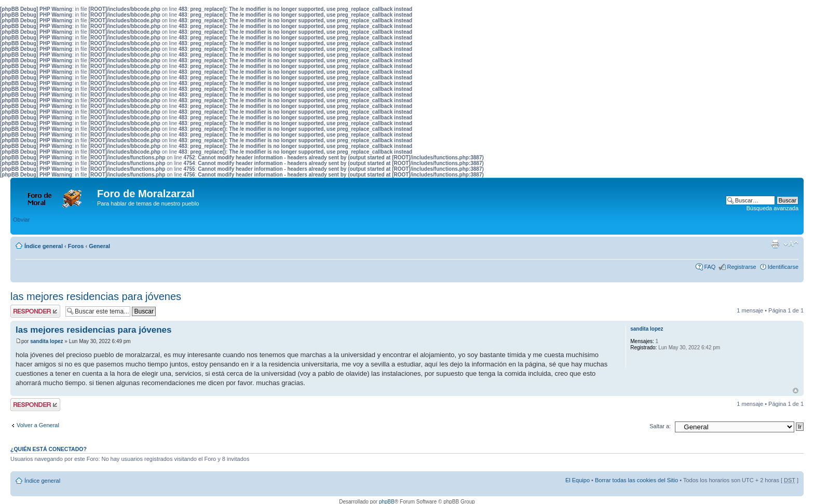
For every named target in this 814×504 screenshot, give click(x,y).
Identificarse (783, 267)
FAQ (709, 267)
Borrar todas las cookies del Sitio (636, 480)
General (99, 246)
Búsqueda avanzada (772, 208)
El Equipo (577, 480)
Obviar (21, 219)
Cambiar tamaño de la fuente (790, 244)
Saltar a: (660, 426)
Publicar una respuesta (35, 311)
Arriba (795, 390)
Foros (76, 246)
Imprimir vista (775, 244)
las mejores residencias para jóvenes (95, 296)
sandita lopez (46, 341)
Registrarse (741, 267)
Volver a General (38, 425)
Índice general (43, 246)
